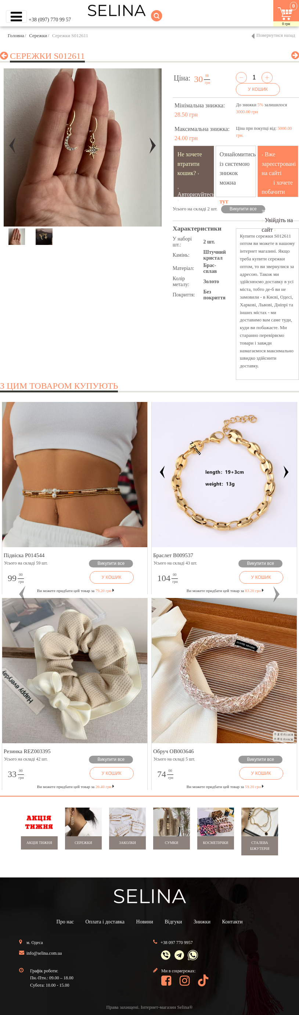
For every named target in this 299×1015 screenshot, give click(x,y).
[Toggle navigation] (16, 16)
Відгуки (173, 922)
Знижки (202, 922)
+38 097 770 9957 (177, 942)
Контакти (232, 922)
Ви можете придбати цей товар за (75, 590)
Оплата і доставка (105, 922)
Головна (16, 35)
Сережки (38, 35)
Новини (144, 922)
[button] (22, 594)
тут (224, 201)
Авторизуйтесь (196, 194)
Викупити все (243, 208)
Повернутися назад (275, 35)
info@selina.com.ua (44, 953)
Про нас (65, 922)
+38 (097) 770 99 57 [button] (50, 19)
